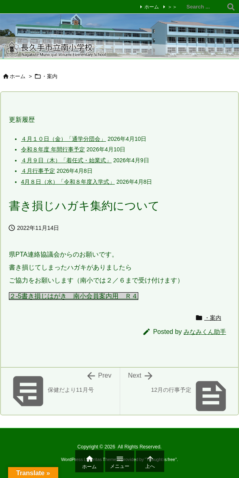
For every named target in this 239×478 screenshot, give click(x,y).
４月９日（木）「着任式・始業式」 (66, 160)
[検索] (231, 7)
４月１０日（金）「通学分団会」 (63, 139)
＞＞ (172, 7)
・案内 (212, 318)
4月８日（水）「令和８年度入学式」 (68, 181)
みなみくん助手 (205, 331)
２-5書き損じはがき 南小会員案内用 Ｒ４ (73, 296)
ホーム (151, 7)
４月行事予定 (38, 171)
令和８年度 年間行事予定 (53, 149)
